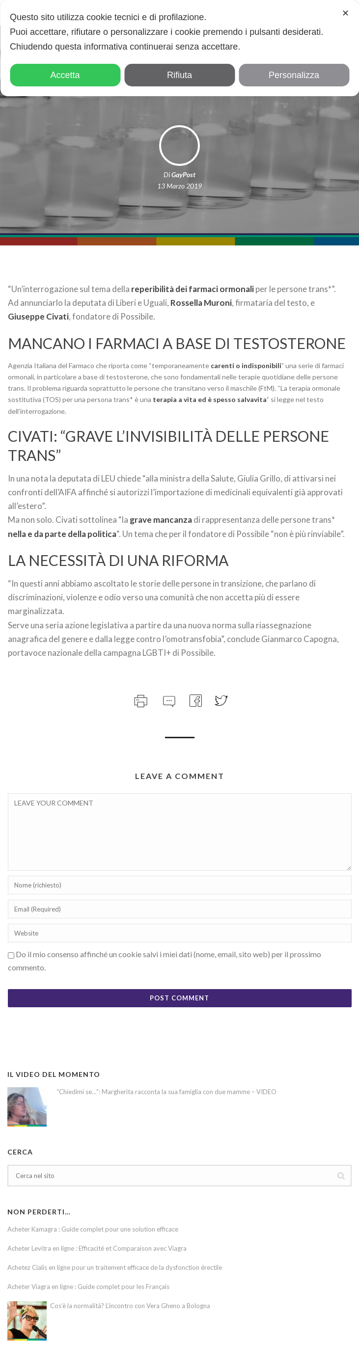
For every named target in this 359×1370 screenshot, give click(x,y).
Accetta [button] (65, 75)
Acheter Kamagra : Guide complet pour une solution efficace (92, 1229)
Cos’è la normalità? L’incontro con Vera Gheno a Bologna (130, 1306)
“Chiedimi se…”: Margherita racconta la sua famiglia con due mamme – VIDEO (166, 1092)
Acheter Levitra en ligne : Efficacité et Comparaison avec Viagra (97, 1248)
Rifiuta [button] (179, 75)
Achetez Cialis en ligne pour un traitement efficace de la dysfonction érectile (114, 1267)
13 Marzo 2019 (179, 186)
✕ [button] (345, 13)
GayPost (183, 174)
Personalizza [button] (294, 75)
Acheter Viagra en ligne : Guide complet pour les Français (88, 1286)
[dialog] (179, 48)
